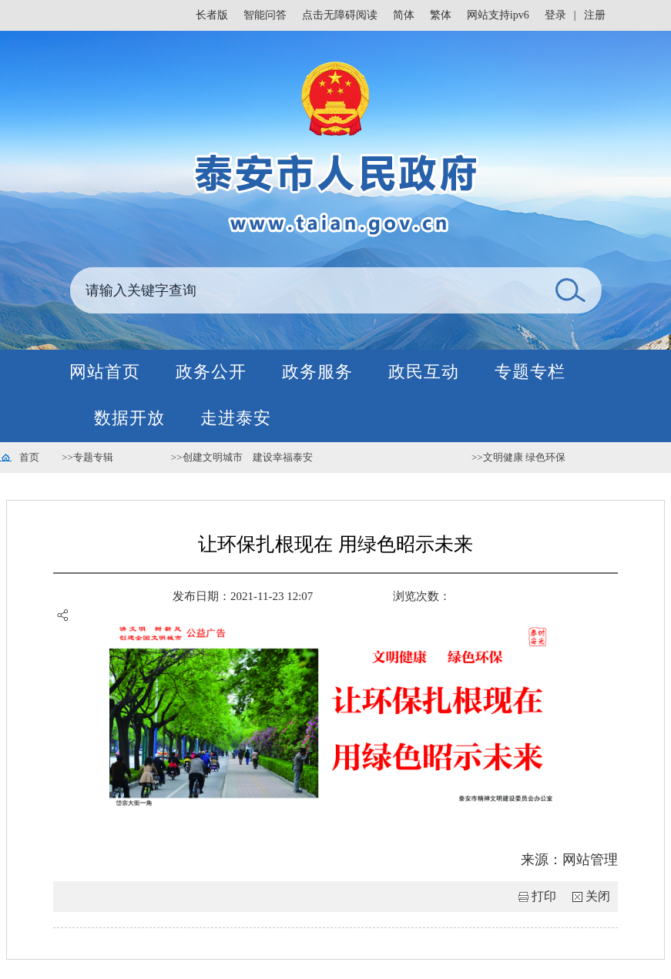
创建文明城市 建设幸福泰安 (248, 457)
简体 (403, 15)
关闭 (597, 896)
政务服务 (317, 371)
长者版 (212, 15)
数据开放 (129, 417)
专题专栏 (530, 371)
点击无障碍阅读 (339, 15)
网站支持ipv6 (498, 15)
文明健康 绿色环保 (524, 457)
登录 (555, 15)
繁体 (440, 15)
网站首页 (104, 371)
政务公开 (211, 371)
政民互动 (423, 371)
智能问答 (265, 15)
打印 (544, 896)
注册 (595, 15)
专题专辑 (93, 457)
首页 (29, 457)
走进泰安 (235, 417)
